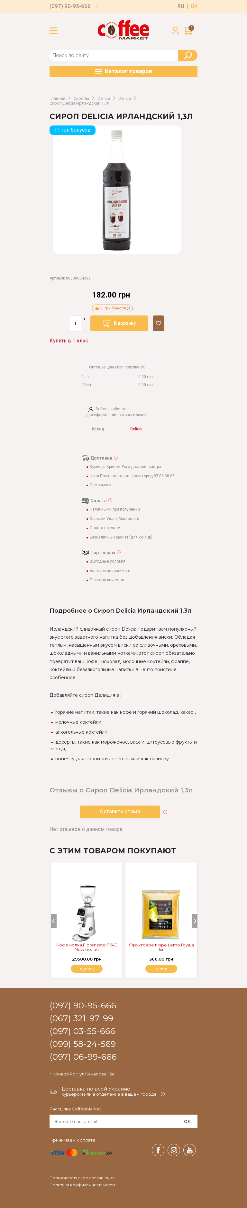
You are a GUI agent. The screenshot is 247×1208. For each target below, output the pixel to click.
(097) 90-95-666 (70, 6)
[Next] (194, 921)
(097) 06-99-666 (83, 1057)
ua (194, 6)
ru (181, 6)
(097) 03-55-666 (82, 1031)
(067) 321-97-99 (81, 1018)
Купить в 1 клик (69, 341)
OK (187, 1121)
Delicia (103, 98)
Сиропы (81, 98)
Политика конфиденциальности (82, 1185)
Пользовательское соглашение (82, 1178)
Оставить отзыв (120, 811)
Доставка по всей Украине (95, 1089)
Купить (161, 968)
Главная (57, 98)
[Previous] (54, 921)
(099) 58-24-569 (83, 1044)
